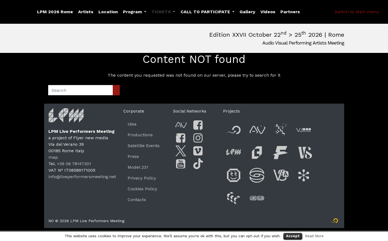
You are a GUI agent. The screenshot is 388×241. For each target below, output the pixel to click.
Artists (85, 11)
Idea (132, 124)
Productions (140, 134)
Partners (290, 11)
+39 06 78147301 (74, 163)
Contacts (137, 199)
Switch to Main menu (357, 11)
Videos (267, 11)
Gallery (247, 11)
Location (108, 11)
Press (133, 156)
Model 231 (138, 167)
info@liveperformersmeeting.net (82, 176)
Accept (293, 236)
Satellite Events (144, 145)
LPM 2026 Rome (55, 11)
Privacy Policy (142, 178)
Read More (314, 236)
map (53, 157)
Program (132, 11)
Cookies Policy (142, 188)
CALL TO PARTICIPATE (205, 11)
